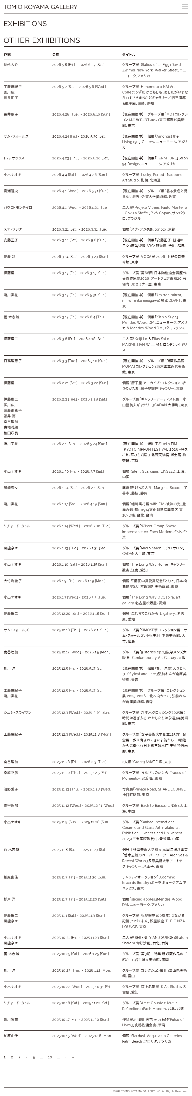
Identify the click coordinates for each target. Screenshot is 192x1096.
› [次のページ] (65, 1057)
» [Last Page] (73, 1057)
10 (50, 1057)
